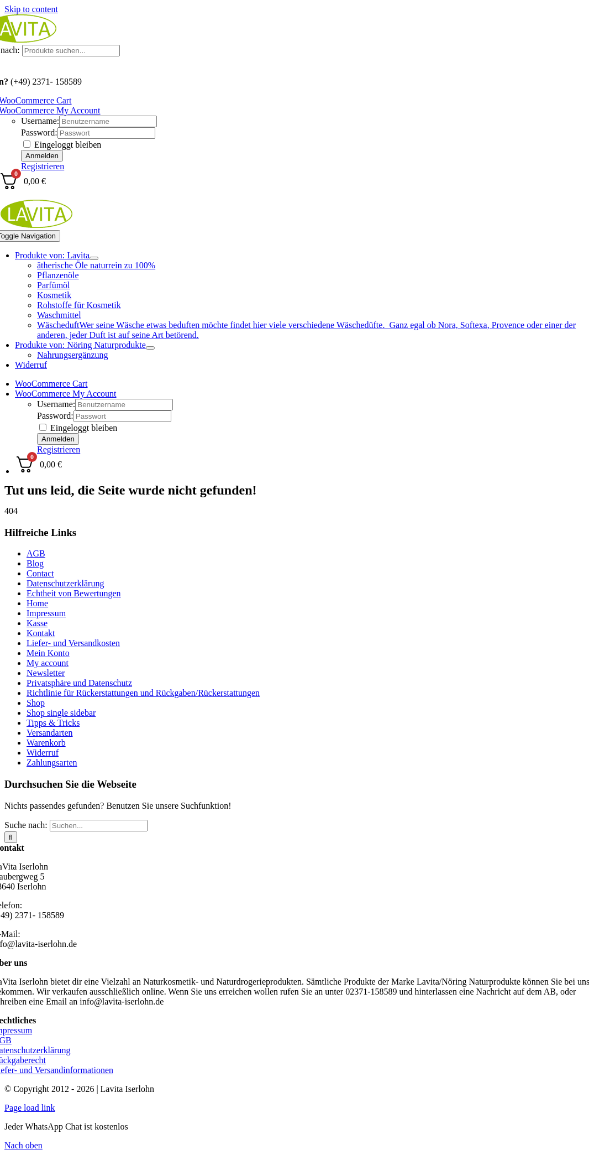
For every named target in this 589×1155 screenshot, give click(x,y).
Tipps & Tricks (53, 722)
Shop (36, 702)
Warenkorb (46, 742)
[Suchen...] (99, 825)
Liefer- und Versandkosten (73, 643)
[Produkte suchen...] (71, 50)
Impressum (46, 613)
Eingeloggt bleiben (62, 144)
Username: (40, 121)
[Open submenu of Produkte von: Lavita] (94, 258)
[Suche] (10, 837)
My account (48, 663)
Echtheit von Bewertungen (74, 593)
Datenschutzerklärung (65, 583)
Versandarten (50, 732)
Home (37, 603)
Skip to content (31, 9)
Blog (35, 563)
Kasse (37, 623)
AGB (36, 553)
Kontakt (41, 633)
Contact (40, 573)
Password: (39, 132)
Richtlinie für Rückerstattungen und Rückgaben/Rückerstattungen (143, 693)
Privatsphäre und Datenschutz (79, 683)
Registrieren (42, 166)
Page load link (29, 1107)
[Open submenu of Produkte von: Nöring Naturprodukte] (150, 348)
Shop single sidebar (61, 712)
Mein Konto (48, 653)
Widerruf (43, 752)
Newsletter (46, 673)
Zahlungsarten (52, 762)
